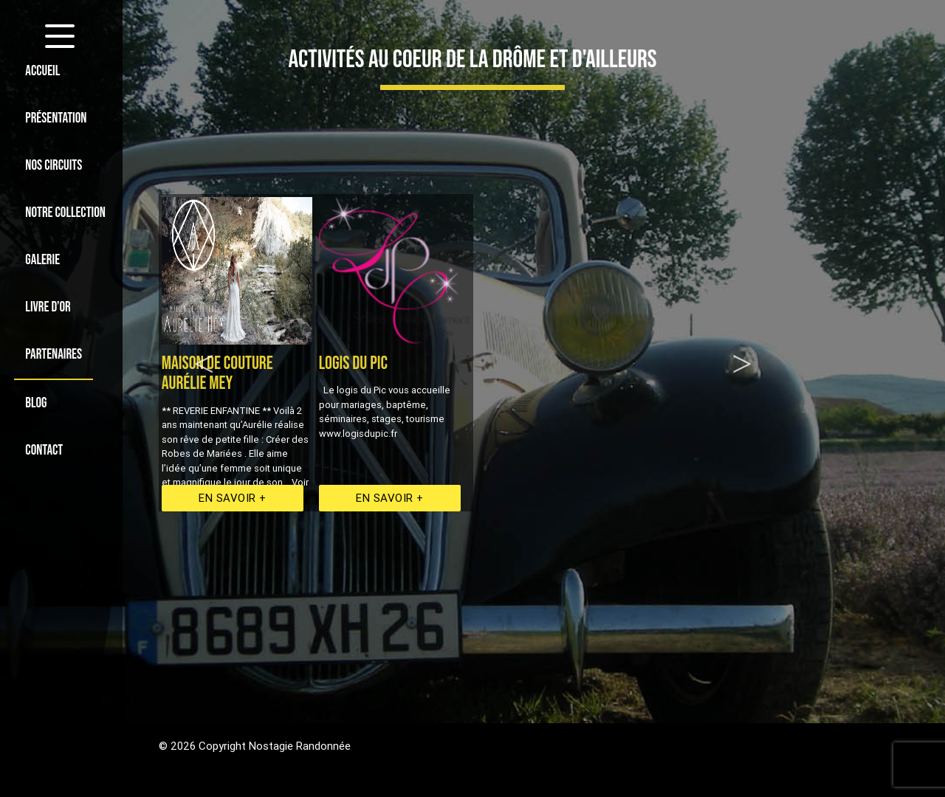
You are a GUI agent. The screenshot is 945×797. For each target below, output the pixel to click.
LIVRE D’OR (47, 307)
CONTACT (44, 450)
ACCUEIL (42, 71)
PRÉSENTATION (55, 118)
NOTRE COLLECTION (65, 212)
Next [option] (742, 352)
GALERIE (42, 260)
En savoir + (233, 498)
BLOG (36, 403)
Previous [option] (204, 352)
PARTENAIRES (53, 354)
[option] (394, 352)
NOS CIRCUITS (53, 165)
